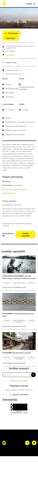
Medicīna (29, 390)
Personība (21, 390)
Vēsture (7, 390)
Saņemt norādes (11, 62)
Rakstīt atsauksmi (25, 234)
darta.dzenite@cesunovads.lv (15, 189)
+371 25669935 (10, 51)
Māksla (14, 390)
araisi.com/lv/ (10, 55)
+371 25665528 (9, 193)
